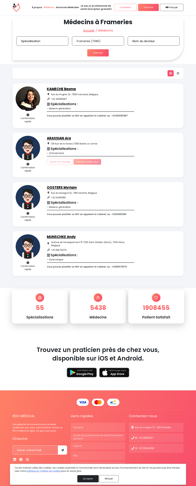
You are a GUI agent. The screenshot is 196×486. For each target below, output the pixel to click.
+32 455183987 (59, 99)
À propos (78, 427)
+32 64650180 (58, 197)
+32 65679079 (58, 250)
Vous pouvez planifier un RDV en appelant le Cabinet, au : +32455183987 (87, 115)
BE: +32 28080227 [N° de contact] (144, 437)
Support (77, 445)
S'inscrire (148, 7)
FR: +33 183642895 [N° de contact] (144, 448)
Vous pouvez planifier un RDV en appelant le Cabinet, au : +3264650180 (86, 214)
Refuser (109, 478)
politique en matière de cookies (43, 471)
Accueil (88, 30)
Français (172, 7)
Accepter (88, 478)
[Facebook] (21, 459)
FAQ (75, 455)
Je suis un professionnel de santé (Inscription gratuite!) (98, 437)
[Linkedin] (15, 459)
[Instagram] (27, 459)
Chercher (98, 52)
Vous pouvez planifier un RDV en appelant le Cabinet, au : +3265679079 (87, 266)
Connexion (125, 7)
